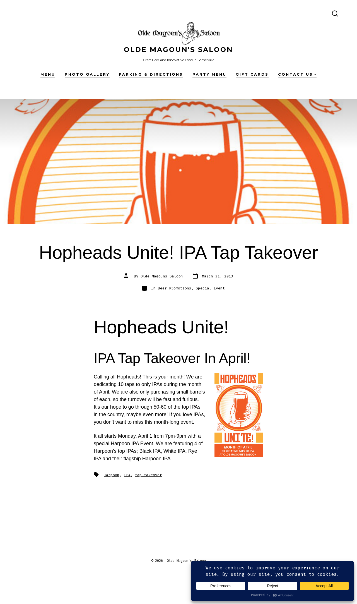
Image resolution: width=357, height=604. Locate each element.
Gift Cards (252, 74)
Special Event (210, 288)
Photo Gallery (87, 74)
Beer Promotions (174, 288)
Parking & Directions (151, 74)
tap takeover (148, 475)
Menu (47, 74)
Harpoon (111, 475)
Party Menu (209, 74)
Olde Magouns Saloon (162, 276)
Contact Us (297, 74)
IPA (127, 475)
